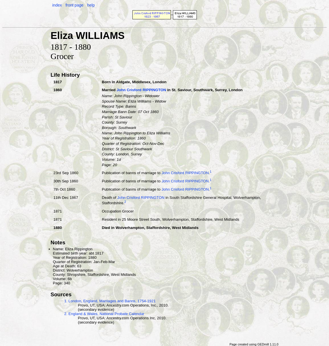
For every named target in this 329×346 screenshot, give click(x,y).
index (57, 5)
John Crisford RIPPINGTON (141, 90)
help (91, 5)
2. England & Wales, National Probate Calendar (104, 314)
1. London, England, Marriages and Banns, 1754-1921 (110, 301)
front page (74, 5)
